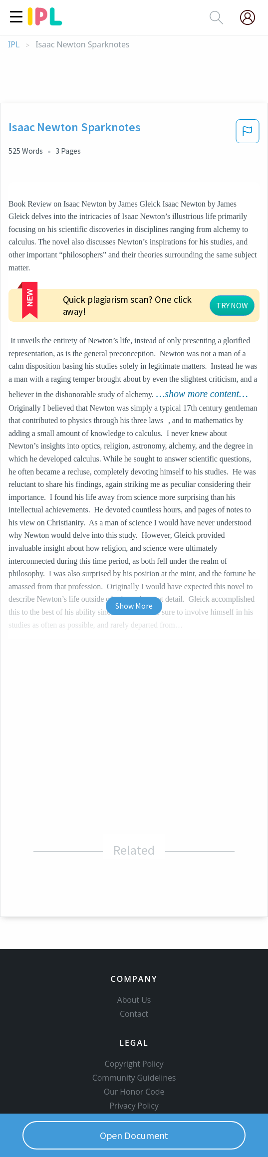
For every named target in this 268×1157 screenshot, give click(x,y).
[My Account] (251, 17)
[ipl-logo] (44, 22)
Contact (134, 956)
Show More (134, 548)
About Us (134, 942)
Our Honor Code (134, 1034)
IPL (13, 44)
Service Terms (134, 1062)
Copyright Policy (134, 1006)
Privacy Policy (134, 1048)
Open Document (134, 1135)
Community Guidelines (134, 1020)
